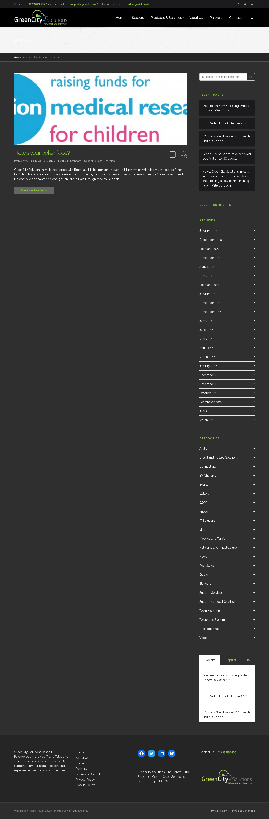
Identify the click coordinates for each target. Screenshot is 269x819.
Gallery (204, 493)
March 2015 (207, 420)
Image (203, 511)
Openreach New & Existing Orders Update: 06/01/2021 (226, 108)
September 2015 (210, 402)
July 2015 (205, 411)
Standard (75, 160)
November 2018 (210, 257)
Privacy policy (219, 810)
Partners (81, 768)
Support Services (211, 592)
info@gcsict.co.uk (138, 4)
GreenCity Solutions (46, 160)
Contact (81, 763)
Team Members (210, 610)
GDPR (203, 502)
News (203, 556)
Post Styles (206, 565)
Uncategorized (209, 628)
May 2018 (206, 275)
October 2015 (208, 393)
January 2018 (208, 293)
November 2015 (210, 384)
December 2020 (210, 239)
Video (203, 637)
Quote (203, 574)
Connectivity (207, 466)
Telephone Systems (212, 619)
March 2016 (207, 357)
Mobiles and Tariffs (212, 538)
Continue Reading (32, 190)
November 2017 (210, 303)
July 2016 (206, 321)
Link (202, 529)
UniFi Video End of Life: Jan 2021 (225, 123)
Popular (231, 660)
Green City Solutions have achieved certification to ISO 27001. (227, 156)
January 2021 (208, 230)
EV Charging (207, 475)
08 (183, 154)
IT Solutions (207, 520)
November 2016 (210, 312)
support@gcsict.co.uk (83, 4)
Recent (210, 660)
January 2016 (208, 366)
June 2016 (206, 330)
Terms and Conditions (91, 774)
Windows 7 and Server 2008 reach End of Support (226, 139)
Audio (203, 448)
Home (21, 57)
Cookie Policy (85, 785)
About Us (82, 757)
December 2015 (210, 375)
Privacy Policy (85, 779)
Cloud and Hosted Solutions (218, 457)
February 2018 (209, 284)
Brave (75, 810)
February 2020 (209, 248)
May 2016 (206, 339)
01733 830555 (37, 4)
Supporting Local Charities (99, 160)
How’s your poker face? (42, 152)
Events (203, 484)
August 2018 (207, 266)
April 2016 (206, 348)
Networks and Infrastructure (218, 547)
